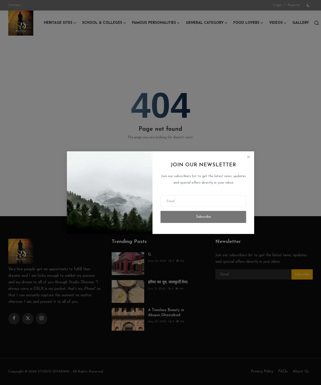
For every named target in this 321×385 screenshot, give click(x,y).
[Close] (248, 157)
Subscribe (203, 217)
